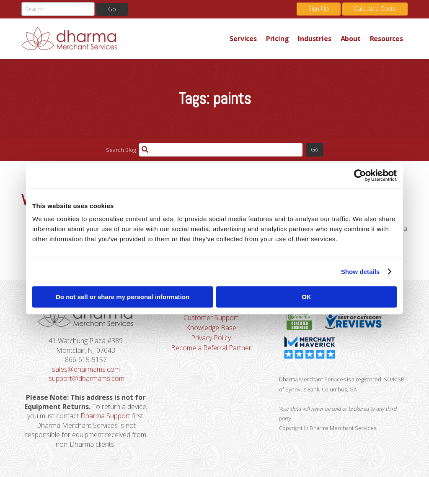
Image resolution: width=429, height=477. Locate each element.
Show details (360, 271)
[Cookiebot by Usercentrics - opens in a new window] (360, 175)
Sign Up (318, 9)
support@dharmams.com (86, 378)
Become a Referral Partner (211, 347)
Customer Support (210, 317)
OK (306, 296)
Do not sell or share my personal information (122, 296)
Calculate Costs (375, 9)
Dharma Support (105, 415)
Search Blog (121, 150)
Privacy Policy (211, 337)
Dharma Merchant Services (123, 38)
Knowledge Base (211, 327)
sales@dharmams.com (86, 369)
